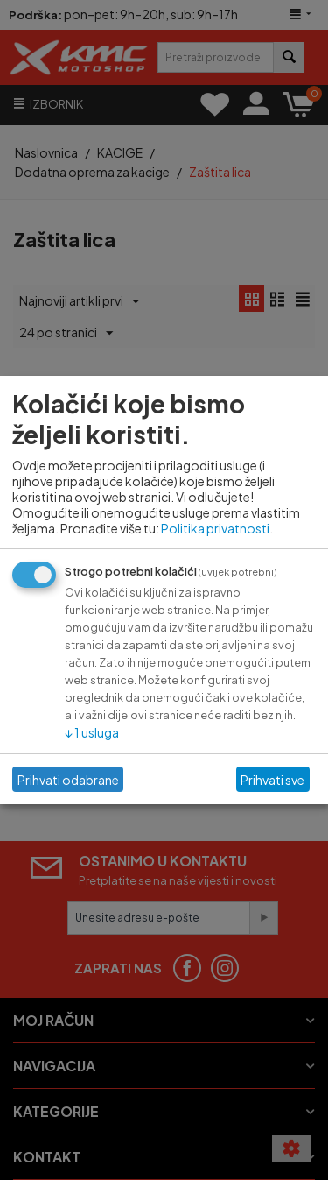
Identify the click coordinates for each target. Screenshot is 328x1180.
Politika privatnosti (215, 528)
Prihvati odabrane (68, 780)
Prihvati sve (272, 780)
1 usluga (92, 732)
